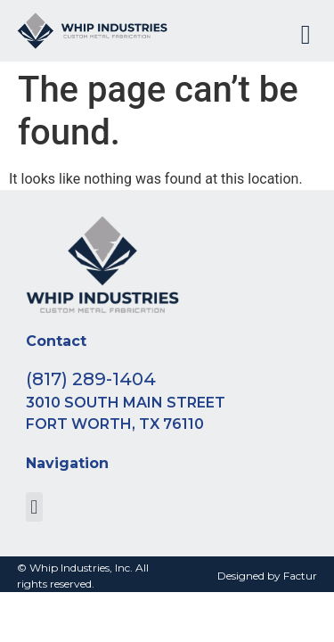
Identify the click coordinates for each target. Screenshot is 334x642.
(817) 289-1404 (91, 379)
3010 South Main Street (125, 402)
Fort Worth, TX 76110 (115, 424)
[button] (305, 35)
